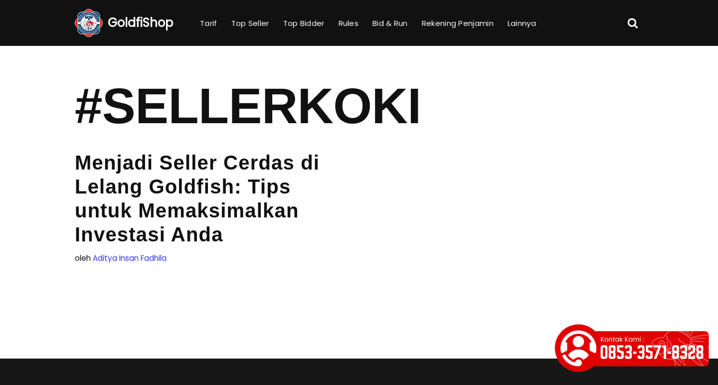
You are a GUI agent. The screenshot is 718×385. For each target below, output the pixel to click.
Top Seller (250, 23)
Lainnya (522, 23)
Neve (86, 372)
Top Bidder (304, 23)
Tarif (208, 23)
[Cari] (632, 22)
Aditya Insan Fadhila (130, 258)
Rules (349, 23)
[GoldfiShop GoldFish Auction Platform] (124, 23)
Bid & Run (390, 23)
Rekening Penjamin (458, 23)
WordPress (210, 372)
